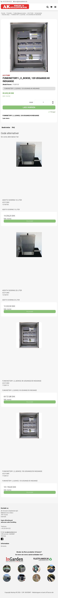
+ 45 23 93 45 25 (6, 1)
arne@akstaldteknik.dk (20, 1)
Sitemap (3, 536)
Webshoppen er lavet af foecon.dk (42, 592)
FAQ (13, 127)
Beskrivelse (6, 127)
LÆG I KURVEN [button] (29, 107)
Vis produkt (29, 221)
